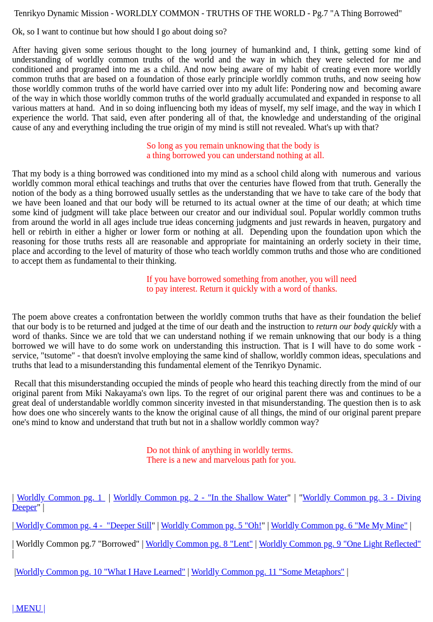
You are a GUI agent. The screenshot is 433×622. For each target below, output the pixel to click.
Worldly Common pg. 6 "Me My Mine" (339, 525)
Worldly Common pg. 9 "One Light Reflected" (340, 543)
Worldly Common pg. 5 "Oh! (211, 525)
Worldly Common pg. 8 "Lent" (199, 543)
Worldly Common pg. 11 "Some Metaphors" (267, 571)
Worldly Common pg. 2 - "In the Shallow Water (200, 497)
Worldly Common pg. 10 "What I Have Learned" (101, 571)
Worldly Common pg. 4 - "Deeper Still (83, 525)
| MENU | (29, 608)
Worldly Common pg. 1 (61, 497)
